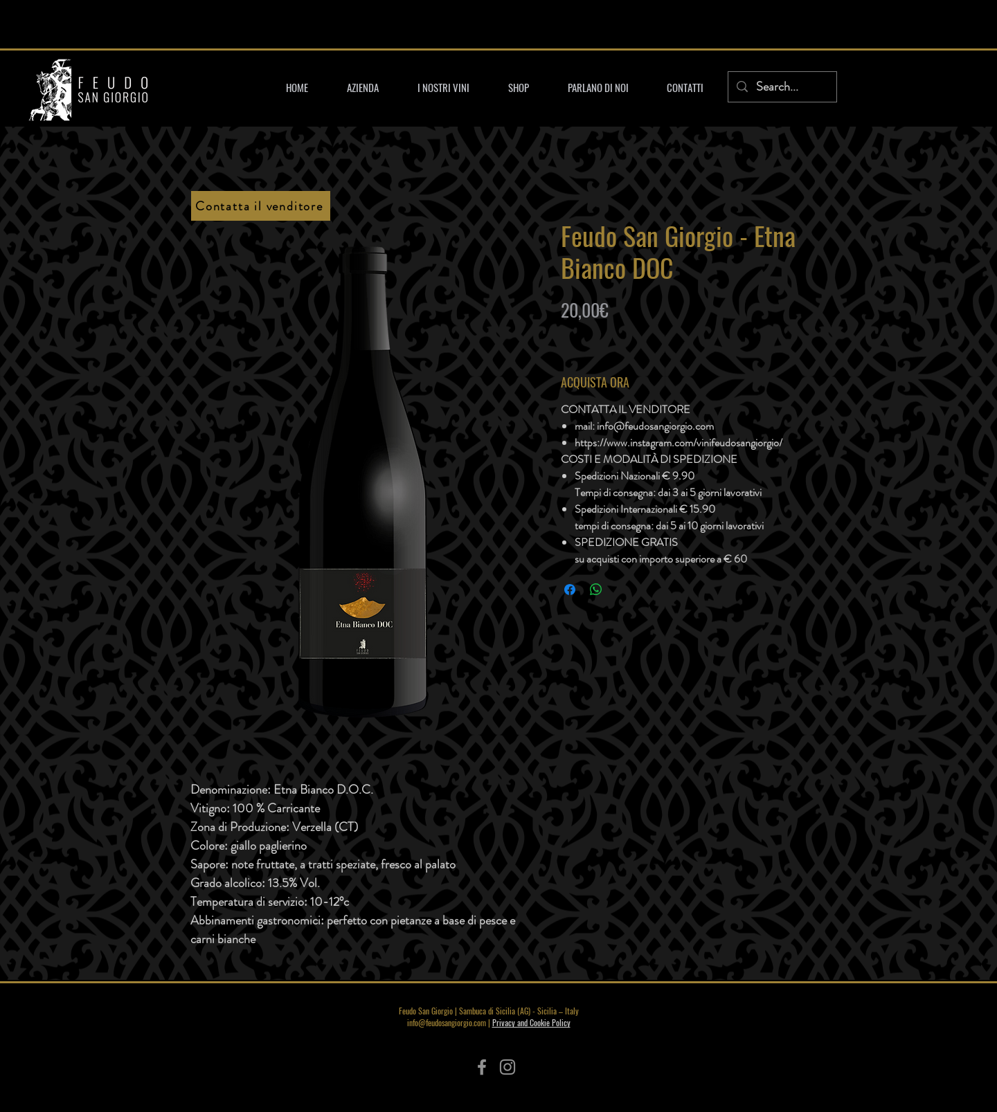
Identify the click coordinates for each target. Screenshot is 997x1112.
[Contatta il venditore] (260, 206)
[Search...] (781, 87)
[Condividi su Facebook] (570, 589)
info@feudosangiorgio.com (446, 1022)
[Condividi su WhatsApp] (596, 589)
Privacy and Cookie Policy (531, 1022)
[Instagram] (507, 1067)
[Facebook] (481, 1067)
